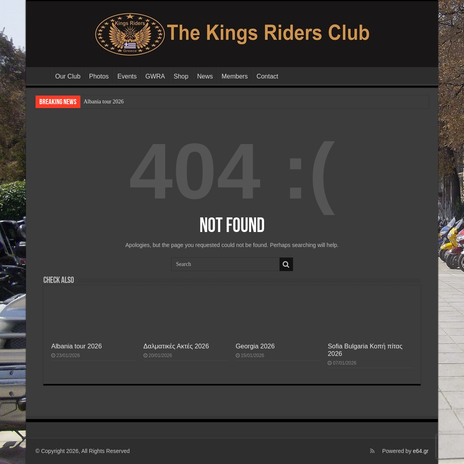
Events (127, 76)
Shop (181, 76)
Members (235, 76)
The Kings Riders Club (40, 75)
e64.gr (421, 451)
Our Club (67, 76)
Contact (267, 76)
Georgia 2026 (255, 346)
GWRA (155, 76)
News (205, 76)
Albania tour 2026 (104, 102)
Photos (99, 76)
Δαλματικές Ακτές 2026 (176, 346)
